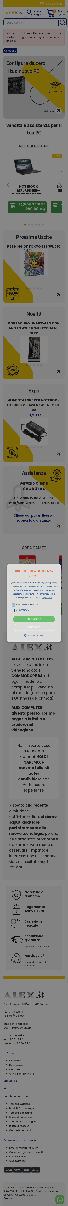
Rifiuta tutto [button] (34, 627)
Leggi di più (47, 598)
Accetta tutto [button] (34, 619)
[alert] (34, 603)
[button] (34, 603)
